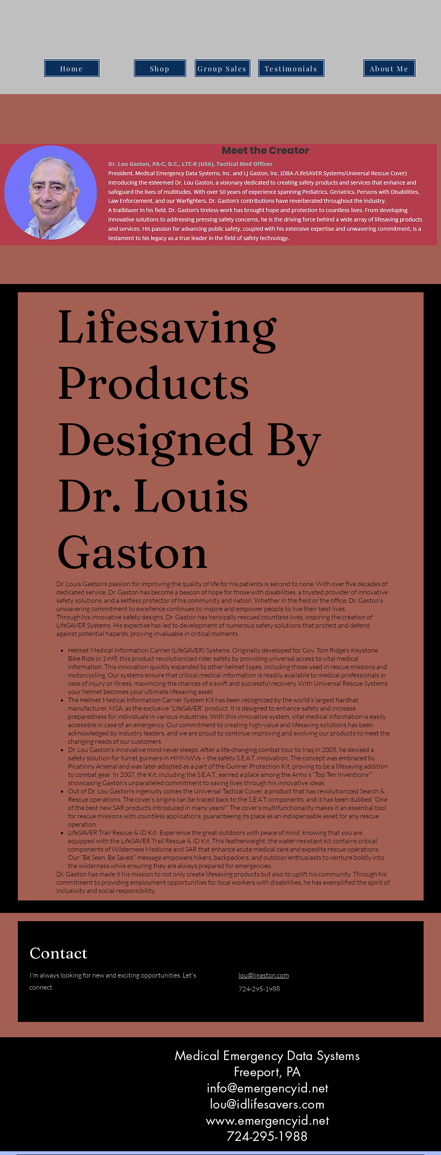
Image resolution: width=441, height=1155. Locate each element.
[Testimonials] (291, 68)
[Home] (71, 68)
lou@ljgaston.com (264, 975)
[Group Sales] (222, 68)
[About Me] (389, 68)
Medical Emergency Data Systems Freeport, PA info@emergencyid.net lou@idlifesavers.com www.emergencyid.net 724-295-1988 (267, 1096)
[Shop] (160, 68)
